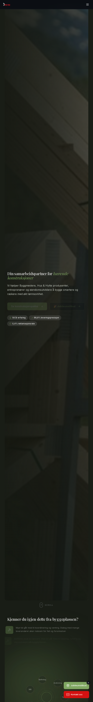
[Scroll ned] (46, 605)
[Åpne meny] (87, 4)
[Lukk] (88, 683)
